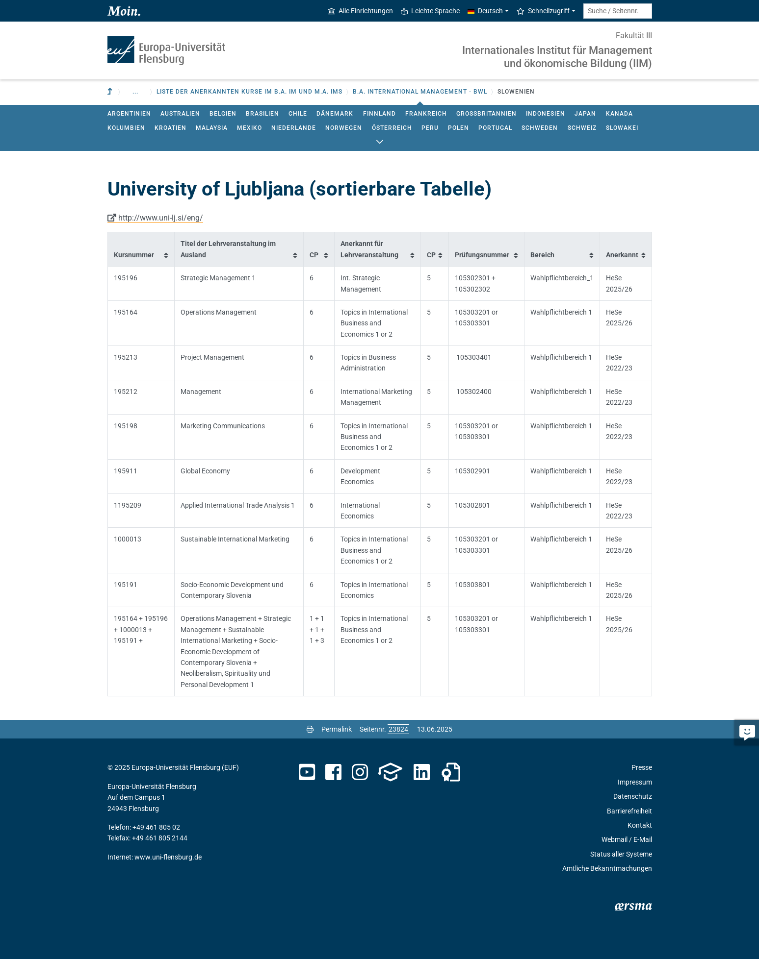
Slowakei (622, 127)
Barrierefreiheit (629, 811)
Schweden (540, 127)
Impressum (635, 782)
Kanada (619, 113)
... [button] (135, 91)
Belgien (222, 113)
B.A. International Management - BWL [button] (420, 91)
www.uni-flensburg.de (168, 857)
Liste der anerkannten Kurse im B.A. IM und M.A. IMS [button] (249, 91)
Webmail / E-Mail (627, 839)
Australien (180, 113)
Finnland (379, 113)
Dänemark (334, 113)
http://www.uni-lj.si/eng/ (160, 217)
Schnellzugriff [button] (543, 11)
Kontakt (640, 825)
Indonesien (545, 113)
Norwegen (343, 127)
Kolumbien (126, 127)
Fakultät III (634, 35)
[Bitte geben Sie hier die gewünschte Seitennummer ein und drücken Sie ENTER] (398, 729)
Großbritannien (486, 113)
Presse (641, 767)
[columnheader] (140, 249)
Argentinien (129, 113)
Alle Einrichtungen (360, 11)
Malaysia (212, 127)
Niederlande (293, 127)
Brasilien (262, 113)
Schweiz (582, 127)
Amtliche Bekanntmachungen (607, 868)
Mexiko (249, 127)
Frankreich (426, 113)
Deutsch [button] (485, 11)
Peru (430, 127)
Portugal (495, 127)
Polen (458, 127)
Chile (297, 113)
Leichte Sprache (430, 11)
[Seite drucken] (310, 729)
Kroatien (170, 127)
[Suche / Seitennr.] (617, 11)
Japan (585, 113)
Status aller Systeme (621, 854)
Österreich (392, 127)
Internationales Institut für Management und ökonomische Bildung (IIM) (557, 56)
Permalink (336, 729)
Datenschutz (632, 796)
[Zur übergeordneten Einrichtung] (110, 91)
